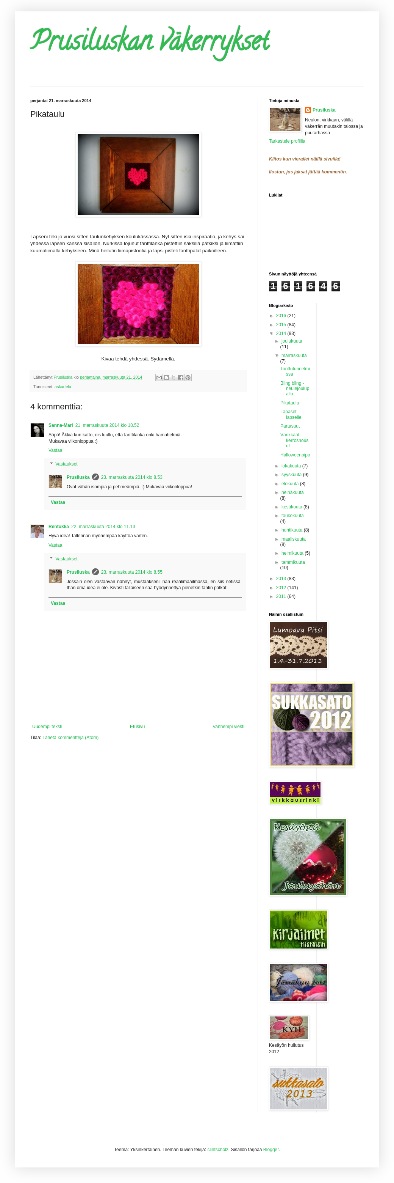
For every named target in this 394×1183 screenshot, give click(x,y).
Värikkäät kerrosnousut (294, 440)
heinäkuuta (292, 492)
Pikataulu (289, 403)
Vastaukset (66, 464)
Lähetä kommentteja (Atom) (70, 737)
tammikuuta (293, 562)
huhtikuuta (292, 530)
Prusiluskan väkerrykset (149, 44)
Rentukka (58, 526)
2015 (282, 324)
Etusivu (137, 726)
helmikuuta (293, 553)
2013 (282, 578)
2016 (282, 315)
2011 (282, 596)
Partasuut (290, 426)
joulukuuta (291, 341)
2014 (282, 333)
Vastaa (55, 450)
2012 (282, 587)
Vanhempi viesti (228, 726)
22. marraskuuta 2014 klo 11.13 (103, 526)
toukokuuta (292, 515)
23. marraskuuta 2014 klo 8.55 (132, 572)
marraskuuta (294, 355)
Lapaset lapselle (291, 414)
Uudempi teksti (47, 726)
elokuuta (290, 483)
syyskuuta (292, 474)
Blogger (271, 1149)
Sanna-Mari (60, 425)
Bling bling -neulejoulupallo (294, 389)
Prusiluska (78, 477)
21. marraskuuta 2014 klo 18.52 (107, 425)
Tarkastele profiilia (287, 141)
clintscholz (217, 1149)
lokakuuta (291, 466)
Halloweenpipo (295, 455)
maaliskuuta (293, 539)
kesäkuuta (292, 507)
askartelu (63, 386)
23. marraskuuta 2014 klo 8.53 (132, 477)
